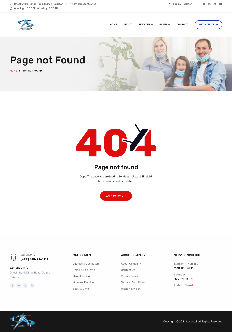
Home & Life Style (84, 269)
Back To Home (114, 195)
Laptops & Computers (86, 262)
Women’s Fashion (83, 281)
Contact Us (128, 269)
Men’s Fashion (81, 275)
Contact (182, 24)
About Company (131, 262)
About (127, 24)
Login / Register (181, 4)
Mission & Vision (131, 287)
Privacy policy (129, 275)
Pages (163, 24)
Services (144, 24)
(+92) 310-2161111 (34, 258)
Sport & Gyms (81, 287)
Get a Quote (207, 24)
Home (113, 24)
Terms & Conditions (133, 281)
